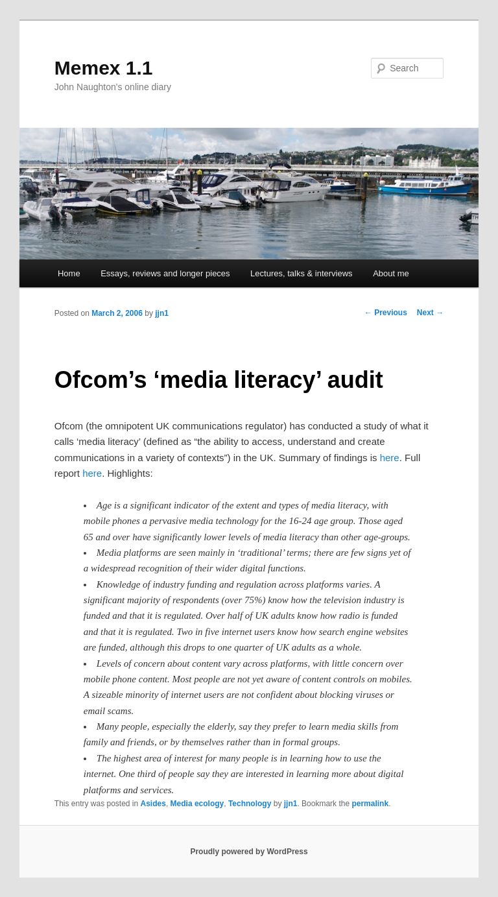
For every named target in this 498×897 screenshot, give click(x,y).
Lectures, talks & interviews (301, 273)
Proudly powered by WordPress (248, 851)
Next (430, 312)
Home (69, 273)
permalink (369, 803)
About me (391, 273)
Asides (153, 803)
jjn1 (162, 313)
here (389, 457)
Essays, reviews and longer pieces (165, 273)
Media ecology (197, 803)
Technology (249, 803)
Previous (385, 312)
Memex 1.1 (103, 67)
